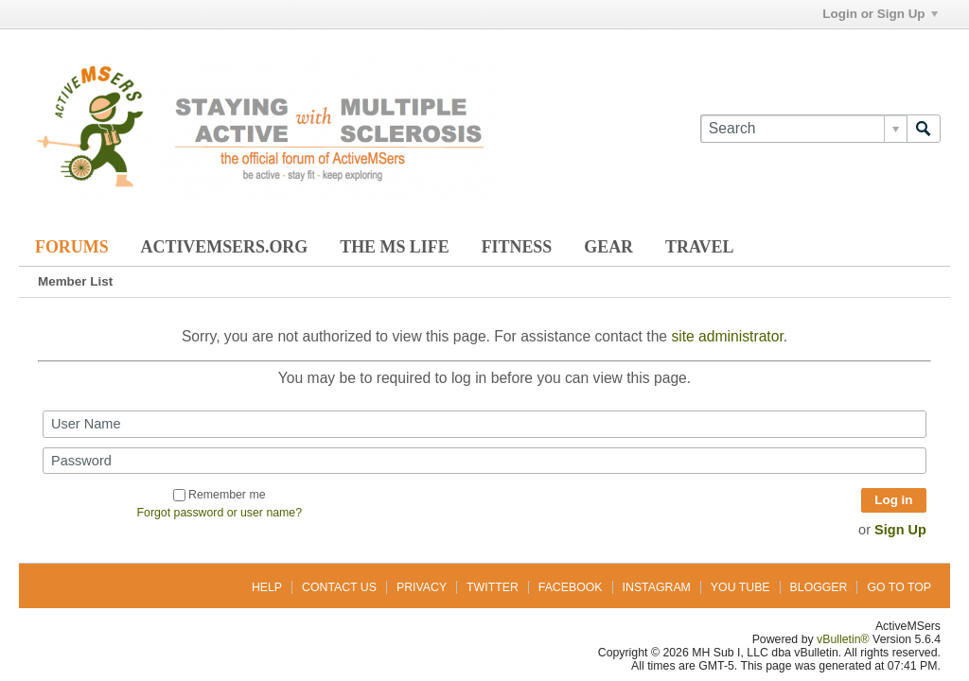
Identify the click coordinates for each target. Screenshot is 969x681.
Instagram (657, 587)
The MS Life (394, 246)
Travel (699, 246)
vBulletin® (843, 639)
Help (267, 587)
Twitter (493, 587)
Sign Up (900, 529)
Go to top (899, 587)
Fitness (517, 246)
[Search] (803, 128)
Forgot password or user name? (220, 512)
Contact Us (339, 587)
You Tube (740, 587)
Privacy (421, 587)
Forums (72, 246)
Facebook (570, 587)
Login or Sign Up (879, 14)
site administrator (727, 336)
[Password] (484, 460)
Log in (893, 500)
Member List (75, 281)
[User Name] (484, 423)
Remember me (219, 494)
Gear (608, 246)
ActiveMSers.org (224, 246)
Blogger (819, 587)
